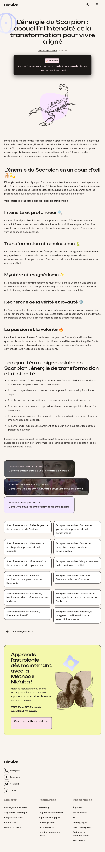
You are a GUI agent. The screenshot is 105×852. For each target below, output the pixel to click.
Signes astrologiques (49, 817)
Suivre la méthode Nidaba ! (31, 723)
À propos (77, 807)
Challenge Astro (47, 822)
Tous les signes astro (47, 50)
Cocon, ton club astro (15, 807)
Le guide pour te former (51, 812)
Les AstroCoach (12, 827)
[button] (97, 4)
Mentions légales (82, 827)
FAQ (75, 817)
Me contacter (80, 812)
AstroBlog (44, 807)
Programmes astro (13, 817)
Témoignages (80, 822)
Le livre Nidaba (46, 827)
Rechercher (10, 822)
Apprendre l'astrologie (15, 812)
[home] (12, 4)
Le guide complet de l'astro (49, 834)
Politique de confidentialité (80, 834)
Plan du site (79, 840)
